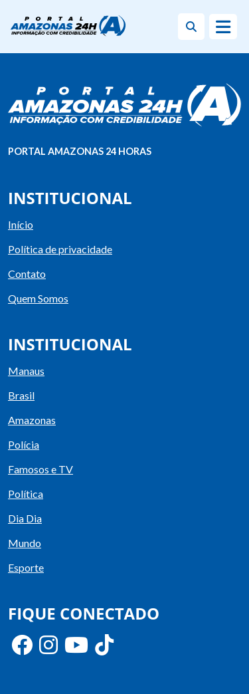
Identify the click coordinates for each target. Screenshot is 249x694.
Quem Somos (38, 298)
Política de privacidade (60, 249)
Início (20, 224)
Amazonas (32, 419)
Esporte (26, 567)
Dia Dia (25, 518)
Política (25, 493)
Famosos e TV (40, 469)
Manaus (26, 370)
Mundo (24, 542)
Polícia (23, 444)
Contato (27, 273)
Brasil (21, 395)
